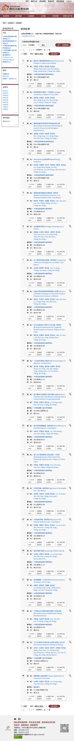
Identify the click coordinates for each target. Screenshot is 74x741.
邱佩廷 (36, 465)
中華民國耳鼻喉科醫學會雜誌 (44, 74)
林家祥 (36, 431)
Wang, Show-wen (40, 650)
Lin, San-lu (61, 652)
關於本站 (34, 1)
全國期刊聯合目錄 (50, 84)
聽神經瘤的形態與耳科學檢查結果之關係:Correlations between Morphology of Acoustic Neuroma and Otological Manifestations (48, 126)
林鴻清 (41, 133)
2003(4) (5, 97)
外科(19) (6, 76)
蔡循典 (36, 232)
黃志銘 (36, 366)
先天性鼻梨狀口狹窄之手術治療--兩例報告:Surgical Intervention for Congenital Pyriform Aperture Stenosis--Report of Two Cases (49, 328)
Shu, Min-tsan (38, 138)
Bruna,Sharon (51, 655)
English (69, 1)
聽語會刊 (37, 687)
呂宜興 (47, 98)
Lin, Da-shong (49, 169)
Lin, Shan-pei (38, 169)
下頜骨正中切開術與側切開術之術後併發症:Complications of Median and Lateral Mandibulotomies (48, 613)
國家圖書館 (60, 1)
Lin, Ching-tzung (39, 587)
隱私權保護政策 (20, 722)
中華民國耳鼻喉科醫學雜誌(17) (10, 37)
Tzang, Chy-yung (50, 527)
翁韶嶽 (36, 66)
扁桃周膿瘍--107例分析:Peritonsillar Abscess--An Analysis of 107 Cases (50, 581)
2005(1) (5, 93)
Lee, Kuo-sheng (52, 69)
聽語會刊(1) (7, 62)
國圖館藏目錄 (39, 84)
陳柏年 (36, 201)
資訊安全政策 (34, 722)
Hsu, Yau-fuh (54, 619)
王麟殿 (41, 165)
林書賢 (52, 366)
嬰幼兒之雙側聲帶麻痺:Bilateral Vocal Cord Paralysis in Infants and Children (49, 62)
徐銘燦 (47, 133)
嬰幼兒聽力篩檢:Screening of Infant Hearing (49, 551)
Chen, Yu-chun (61, 335)
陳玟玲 (52, 648)
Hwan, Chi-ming (39, 369)
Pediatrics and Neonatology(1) (8, 58)
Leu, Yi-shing (38, 102)
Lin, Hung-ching (52, 136)
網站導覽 (43, 1)
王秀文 (36, 648)
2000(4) (5, 104)
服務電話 (25, 725)
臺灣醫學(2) (7, 55)
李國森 (41, 66)
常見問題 (55, 16)
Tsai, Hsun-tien (39, 234)
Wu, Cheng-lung (39, 100)
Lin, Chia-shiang (55, 431)
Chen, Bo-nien (61, 201)
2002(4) (5, 100)
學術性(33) (6, 121)
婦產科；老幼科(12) (9, 78)
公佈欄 (43, 16)
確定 (43, 45)
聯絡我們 (51, 1)
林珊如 (58, 648)
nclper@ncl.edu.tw (28, 36)
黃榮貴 (41, 268)
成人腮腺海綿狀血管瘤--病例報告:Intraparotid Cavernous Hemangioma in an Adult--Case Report (50, 262)
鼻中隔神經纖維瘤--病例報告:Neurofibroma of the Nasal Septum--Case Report (50, 426)
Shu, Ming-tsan (39, 652)
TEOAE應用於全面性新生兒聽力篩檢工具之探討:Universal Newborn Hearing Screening (49, 643)
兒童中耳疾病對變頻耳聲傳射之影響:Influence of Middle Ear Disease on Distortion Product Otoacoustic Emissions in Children (49, 293)
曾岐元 (47, 525)
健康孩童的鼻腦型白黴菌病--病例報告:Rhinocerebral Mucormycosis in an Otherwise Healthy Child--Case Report (47, 195)
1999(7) (5, 107)
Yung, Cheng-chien (40, 371)
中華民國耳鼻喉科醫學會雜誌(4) (10, 46)
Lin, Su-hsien (52, 371)
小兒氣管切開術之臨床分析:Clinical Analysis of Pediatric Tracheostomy (50, 362)
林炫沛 (47, 165)
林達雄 (52, 165)
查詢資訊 (6, 16)
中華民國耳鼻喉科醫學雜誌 (43, 208)
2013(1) (5, 90)
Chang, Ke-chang (54, 71)
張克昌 (52, 66)
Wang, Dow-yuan (51, 496)
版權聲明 (34, 725)
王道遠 (47, 494)
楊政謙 (47, 66)
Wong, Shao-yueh (40, 69)
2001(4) (5, 102)
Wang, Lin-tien (51, 167)
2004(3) (5, 95)
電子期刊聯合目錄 (61, 84)
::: (22, 1)
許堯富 (36, 619)
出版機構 (31, 16)
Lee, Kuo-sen (39, 337)
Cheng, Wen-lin (50, 652)
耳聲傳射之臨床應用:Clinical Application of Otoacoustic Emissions (49, 677)
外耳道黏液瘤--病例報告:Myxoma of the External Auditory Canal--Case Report (47, 520)
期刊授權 (18, 16)
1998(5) (5, 109)
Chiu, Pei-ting (55, 465)
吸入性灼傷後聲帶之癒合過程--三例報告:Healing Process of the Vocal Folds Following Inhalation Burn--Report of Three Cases (49, 458)
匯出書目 (54, 54)
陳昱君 (36, 335)
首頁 (27, 1)
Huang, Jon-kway (40, 270)
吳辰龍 (36, 98)
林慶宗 (36, 585)
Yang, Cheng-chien (40, 71)
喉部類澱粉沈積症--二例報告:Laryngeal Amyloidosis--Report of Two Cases (47, 93)
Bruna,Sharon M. (39, 558)
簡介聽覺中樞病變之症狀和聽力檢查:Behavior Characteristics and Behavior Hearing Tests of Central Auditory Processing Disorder (50, 396)
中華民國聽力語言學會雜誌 (43, 408)
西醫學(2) (6, 74)
